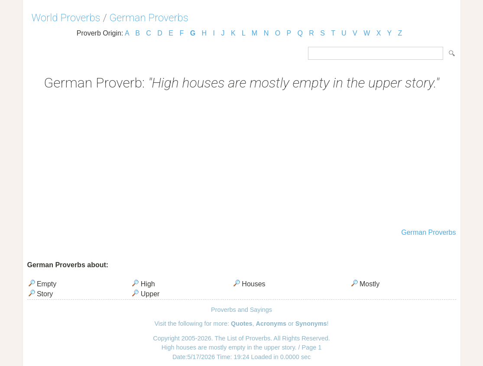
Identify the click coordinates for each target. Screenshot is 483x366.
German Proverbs (149, 18)
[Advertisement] (241, 160)
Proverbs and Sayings (241, 309)
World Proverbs (66, 18)
